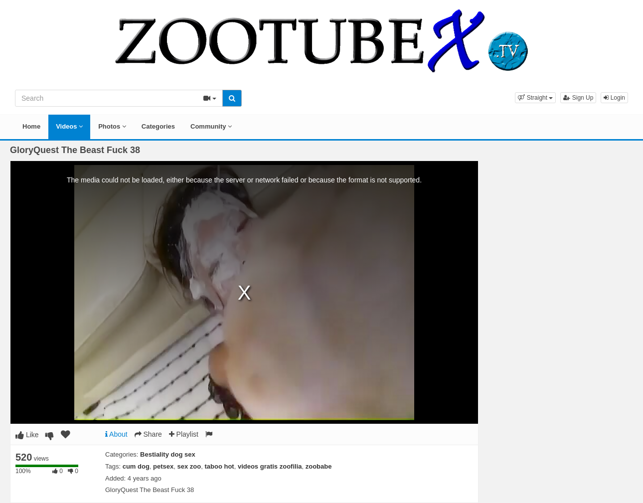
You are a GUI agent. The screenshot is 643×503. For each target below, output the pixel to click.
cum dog (136, 466)
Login (614, 97)
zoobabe (319, 466)
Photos (112, 126)
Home (31, 126)
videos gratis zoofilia (270, 466)
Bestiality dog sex (167, 454)
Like (27, 435)
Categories (158, 126)
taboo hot (219, 466)
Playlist (183, 434)
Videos (69, 126)
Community (211, 126)
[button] (535, 97)
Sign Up (578, 97)
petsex (163, 466)
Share (148, 434)
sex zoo (189, 466)
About (116, 434)
